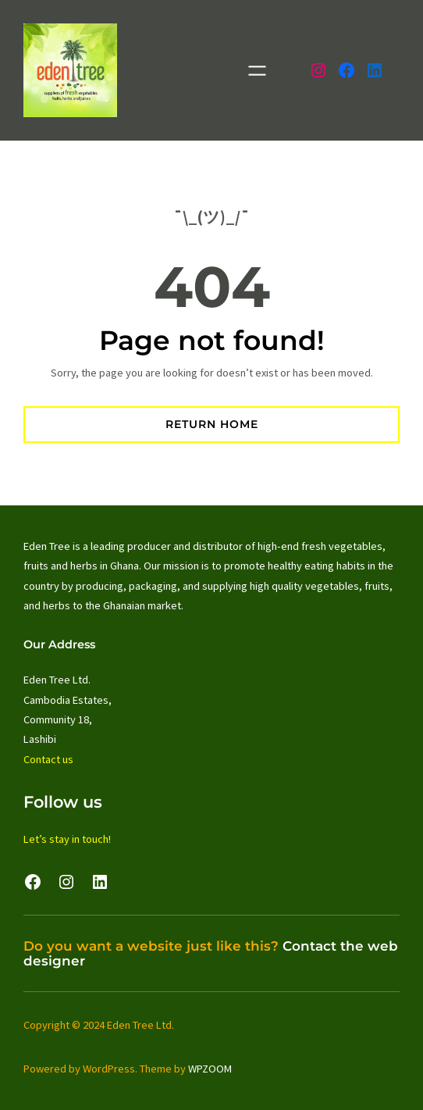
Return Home (211, 424)
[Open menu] (257, 71)
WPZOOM (210, 1069)
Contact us (48, 759)
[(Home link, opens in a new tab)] (70, 70)
